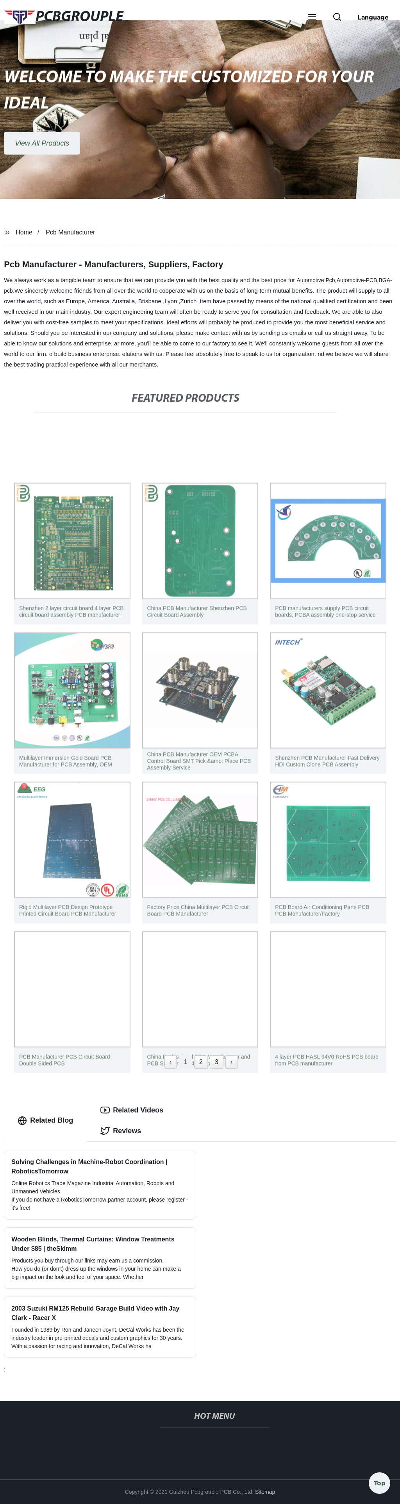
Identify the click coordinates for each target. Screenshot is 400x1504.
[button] (312, 17)
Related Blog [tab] (45, 1120)
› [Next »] (231, 1062)
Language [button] (373, 17)
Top (380, 1480)
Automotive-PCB (357, 280)
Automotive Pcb (316, 280)
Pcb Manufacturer (70, 232)
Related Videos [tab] (131, 1110)
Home (24, 232)
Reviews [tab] (120, 1131)
